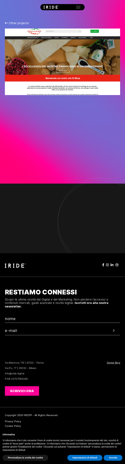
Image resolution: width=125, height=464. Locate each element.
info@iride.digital (14, 373)
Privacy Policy (29, 421)
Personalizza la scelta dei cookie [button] (25, 457)
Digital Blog (113, 362)
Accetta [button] (113, 457)
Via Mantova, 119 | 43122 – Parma (24, 362)
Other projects (17, 23)
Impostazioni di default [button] (85, 457)
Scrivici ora (22, 391)
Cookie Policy (29, 426)
